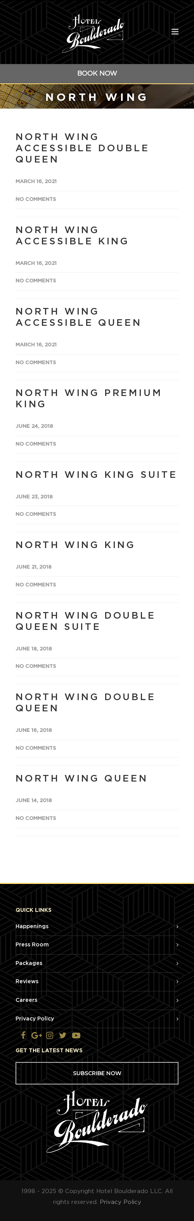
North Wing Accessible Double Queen (83, 148)
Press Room (32, 945)
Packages (29, 963)
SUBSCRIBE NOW (97, 1073)
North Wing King (76, 545)
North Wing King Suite (97, 475)
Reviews (27, 981)
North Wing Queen (82, 778)
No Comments (36, 199)
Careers (26, 1000)
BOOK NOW (97, 73)
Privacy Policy (35, 1019)
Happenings (32, 926)
